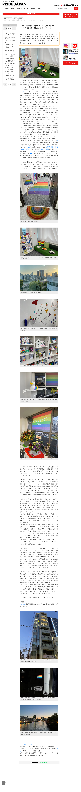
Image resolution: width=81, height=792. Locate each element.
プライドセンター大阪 (26, 744)
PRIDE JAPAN (7, 18)
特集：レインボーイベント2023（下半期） (10, 55)
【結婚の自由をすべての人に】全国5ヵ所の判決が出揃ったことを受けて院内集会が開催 (10, 61)
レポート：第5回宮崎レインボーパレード (10, 34)
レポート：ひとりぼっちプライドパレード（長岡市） (10, 46)
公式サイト (24, 91)
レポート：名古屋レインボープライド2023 (10, 78)
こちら (29, 147)
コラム (18, 8)
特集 (12, 8)
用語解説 (32, 8)
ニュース (6, 8)
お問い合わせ (70, 63)
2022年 (20, 18)
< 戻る (5, 28)
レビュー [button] (25, 8)
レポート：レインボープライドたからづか (10, 74)
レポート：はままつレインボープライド (10, 66)
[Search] (64, 8)
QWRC (31, 153)
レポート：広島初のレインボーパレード (10, 70)
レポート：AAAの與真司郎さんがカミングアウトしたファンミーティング (10, 40)
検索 (76, 8)
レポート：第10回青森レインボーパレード (10, 51)
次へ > (13, 28)
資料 (39, 8)
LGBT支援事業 (45, 149)
